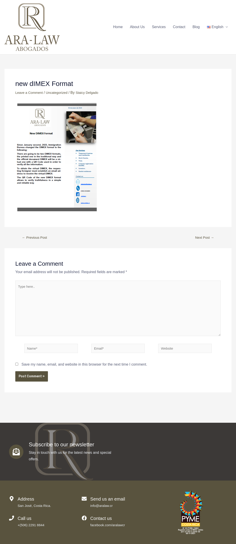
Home (118, 27)
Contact (179, 27)
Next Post (203, 238)
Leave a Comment (30, 93)
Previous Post (35, 238)
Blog (196, 27)
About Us (137, 27)
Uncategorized (59, 93)
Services (159, 27)
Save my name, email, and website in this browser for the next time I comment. (84, 369)
